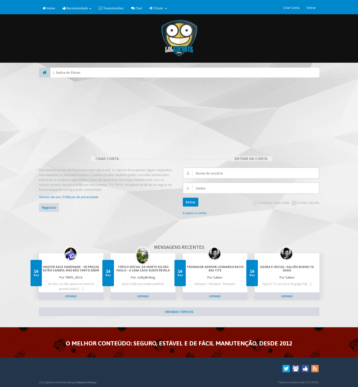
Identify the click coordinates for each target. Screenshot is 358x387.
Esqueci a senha (194, 213)
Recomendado (76, 8)
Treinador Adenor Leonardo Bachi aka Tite (215, 268)
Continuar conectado (271, 203)
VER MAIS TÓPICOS (179, 312)
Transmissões (111, 8)
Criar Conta (291, 7)
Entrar (311, 7)
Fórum (158, 8)
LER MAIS (71, 296)
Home (49, 8)
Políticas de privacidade (80, 197)
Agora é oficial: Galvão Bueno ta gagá (287, 268)
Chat (136, 8)
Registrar (49, 207)
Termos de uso (50, 197)
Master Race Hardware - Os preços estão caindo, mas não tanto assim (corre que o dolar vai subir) (71, 270)
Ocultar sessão (305, 203)
